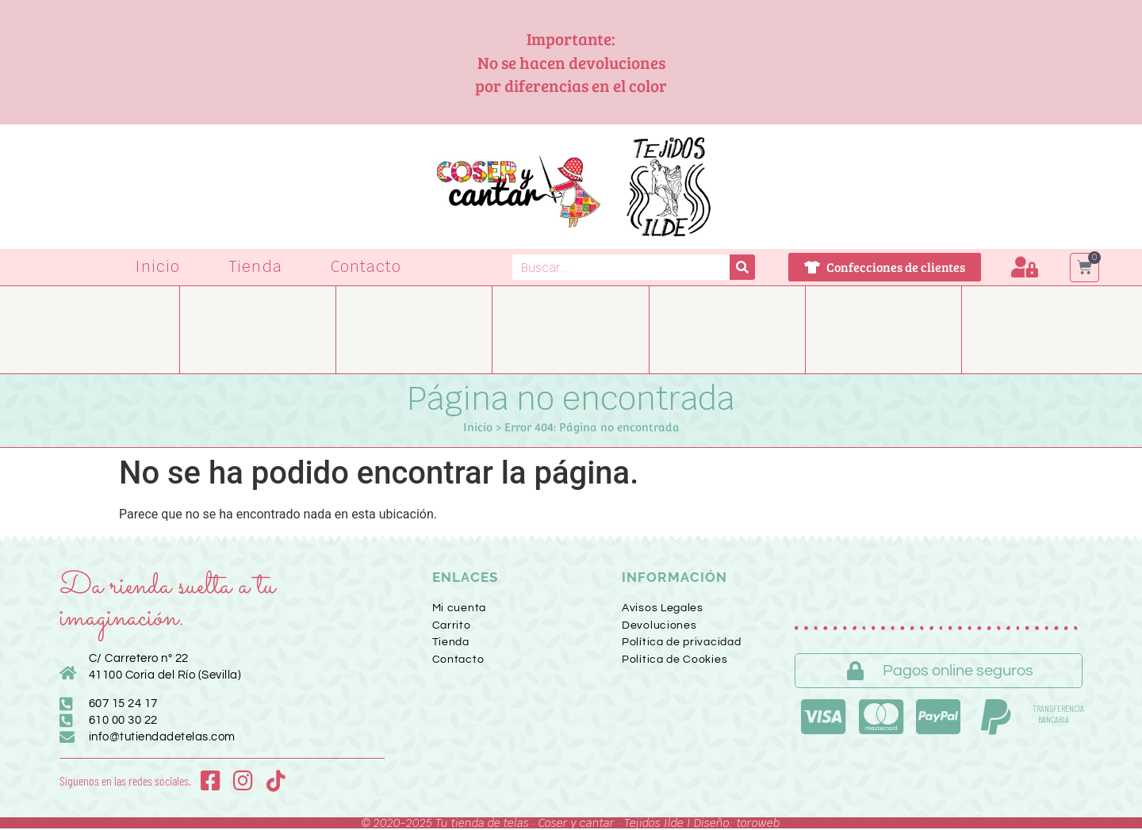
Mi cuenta (459, 608)
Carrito (451, 625)
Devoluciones (659, 625)
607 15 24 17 (123, 704)
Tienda (255, 267)
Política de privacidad (681, 642)
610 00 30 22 (123, 720)
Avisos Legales (662, 608)
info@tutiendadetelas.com (162, 737)
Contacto (366, 267)
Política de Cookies (674, 659)
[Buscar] (742, 267)
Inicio (158, 267)
